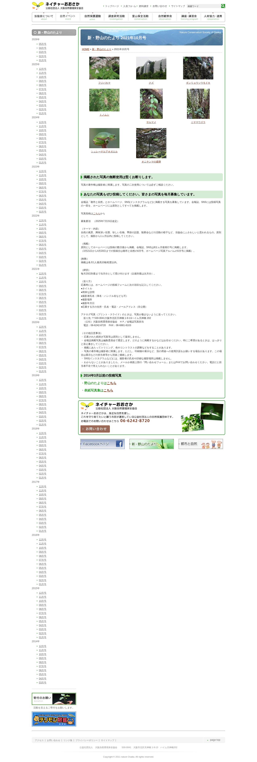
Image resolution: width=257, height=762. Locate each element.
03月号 (42, 52)
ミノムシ (104, 114)
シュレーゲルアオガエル (104, 151)
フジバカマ (104, 82)
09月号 (42, 81)
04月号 (42, 48)
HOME (85, 49)
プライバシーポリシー (87, 740)
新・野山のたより (101, 49)
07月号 (42, 89)
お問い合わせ (53, 740)
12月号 (42, 69)
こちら (96, 213)
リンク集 (67, 740)
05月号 (42, 44)
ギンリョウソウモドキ (198, 82)
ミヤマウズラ (198, 122)
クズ (151, 82)
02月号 (42, 56)
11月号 (42, 73)
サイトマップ (107, 740)
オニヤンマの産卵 (151, 161)
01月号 (42, 60)
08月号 (42, 85)
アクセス (39, 740)
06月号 (42, 93)
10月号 (42, 77)
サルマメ (151, 122)
